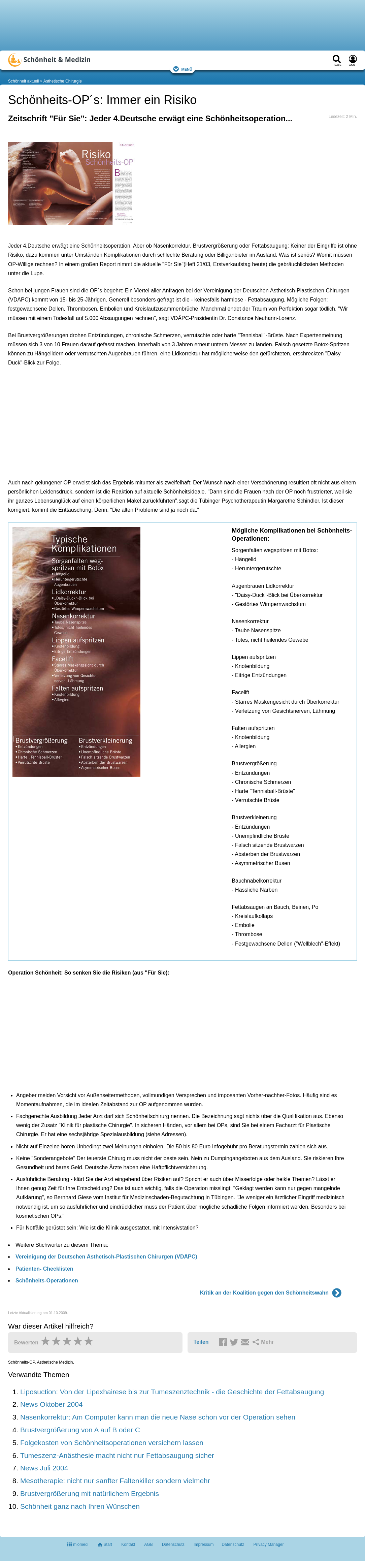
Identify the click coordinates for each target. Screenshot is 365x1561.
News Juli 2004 (44, 1468)
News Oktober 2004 (51, 1404)
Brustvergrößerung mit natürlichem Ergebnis (89, 1493)
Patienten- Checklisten (44, 1269)
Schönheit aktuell (23, 81)
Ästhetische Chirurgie (62, 81)
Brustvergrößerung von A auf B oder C (80, 1430)
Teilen (201, 1342)
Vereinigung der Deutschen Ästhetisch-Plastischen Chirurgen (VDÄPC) (106, 1257)
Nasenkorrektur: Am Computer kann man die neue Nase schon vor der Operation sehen (157, 1417)
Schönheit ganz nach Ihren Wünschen (80, 1506)
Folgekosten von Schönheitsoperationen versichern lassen (111, 1442)
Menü (182, 69)
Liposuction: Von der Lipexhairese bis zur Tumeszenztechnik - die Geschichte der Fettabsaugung (172, 1392)
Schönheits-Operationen (46, 1280)
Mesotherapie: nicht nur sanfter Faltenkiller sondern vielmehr (115, 1481)
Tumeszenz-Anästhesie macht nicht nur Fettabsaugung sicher (117, 1455)
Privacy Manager (268, 1544)
